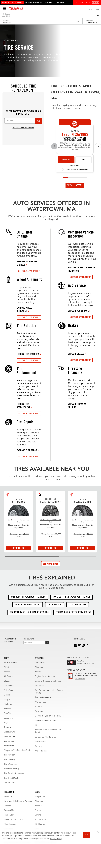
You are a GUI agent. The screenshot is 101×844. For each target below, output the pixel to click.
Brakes (38, 622)
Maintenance (40, 770)
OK (86, 835)
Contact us (8, 591)
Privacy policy (56, 839)
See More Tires (50, 513)
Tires (37, 779)
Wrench (7, 802)
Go (38, 71)
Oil (36, 675)
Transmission (40, 692)
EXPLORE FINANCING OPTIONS (77, 355)
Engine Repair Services (45, 626)
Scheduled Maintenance (45, 687)
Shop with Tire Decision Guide (17, 700)
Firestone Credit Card (13, 770)
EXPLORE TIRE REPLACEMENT (23, 355)
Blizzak (7, 631)
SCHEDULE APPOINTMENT (29, 221)
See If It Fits (18, 498)
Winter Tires (9, 733)
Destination (9, 636)
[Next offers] (98, 96)
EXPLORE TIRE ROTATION (28, 304)
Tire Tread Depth (11, 728)
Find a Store (9, 765)
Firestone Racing (11, 719)
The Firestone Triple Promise (16, 797)
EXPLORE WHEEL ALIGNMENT (24, 259)
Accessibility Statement (61, 821)
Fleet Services (10, 774)
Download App (80, 629)
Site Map (7, 821)
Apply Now (80, 611)
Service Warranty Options (46, 797)
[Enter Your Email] (34, 592)
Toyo (6, 673)
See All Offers (75, 135)
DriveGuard (9, 640)
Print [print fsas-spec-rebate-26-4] (84, 110)
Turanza (7, 677)
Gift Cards (8, 779)
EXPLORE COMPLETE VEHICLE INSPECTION (81, 219)
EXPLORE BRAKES (76, 303)
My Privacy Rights (31, 821)
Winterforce (9, 691)
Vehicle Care (9, 807)
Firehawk (8, 654)
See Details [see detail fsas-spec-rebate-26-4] (74, 115)
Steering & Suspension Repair (48, 631)
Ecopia (7, 650)
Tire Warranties (10, 714)
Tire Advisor (9, 705)
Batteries (38, 657)
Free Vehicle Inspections (45, 671)
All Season (8, 626)
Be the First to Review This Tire (18, 471)
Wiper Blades (41, 701)
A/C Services (40, 652)
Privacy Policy (45, 821)
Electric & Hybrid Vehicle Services (50, 666)
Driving (38, 765)
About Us (8, 747)
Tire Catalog (9, 710)
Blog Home (40, 747)
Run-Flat (7, 663)
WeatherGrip (9, 682)
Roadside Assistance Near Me (17, 793)
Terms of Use (17, 821)
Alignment (39, 617)
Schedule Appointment (14, 788)
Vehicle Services (11, 811)
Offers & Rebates (11, 784)
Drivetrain (39, 661)
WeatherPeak (10, 687)
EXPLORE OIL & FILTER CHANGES (27, 213)
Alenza (7, 622)
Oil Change (40, 774)
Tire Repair (39, 636)
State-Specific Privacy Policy (52, 824)
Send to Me (66, 110)
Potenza (7, 659)
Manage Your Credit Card (85, 613)
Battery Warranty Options (46, 792)
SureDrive (8, 668)
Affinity (7, 617)
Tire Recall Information (14, 723)
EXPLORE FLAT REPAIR (27, 400)
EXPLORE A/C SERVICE (78, 260)
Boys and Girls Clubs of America (18, 751)
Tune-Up (38, 696)
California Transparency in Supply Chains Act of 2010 (21, 824)
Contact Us (9, 760)
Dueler (7, 645)
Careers (7, 756)
